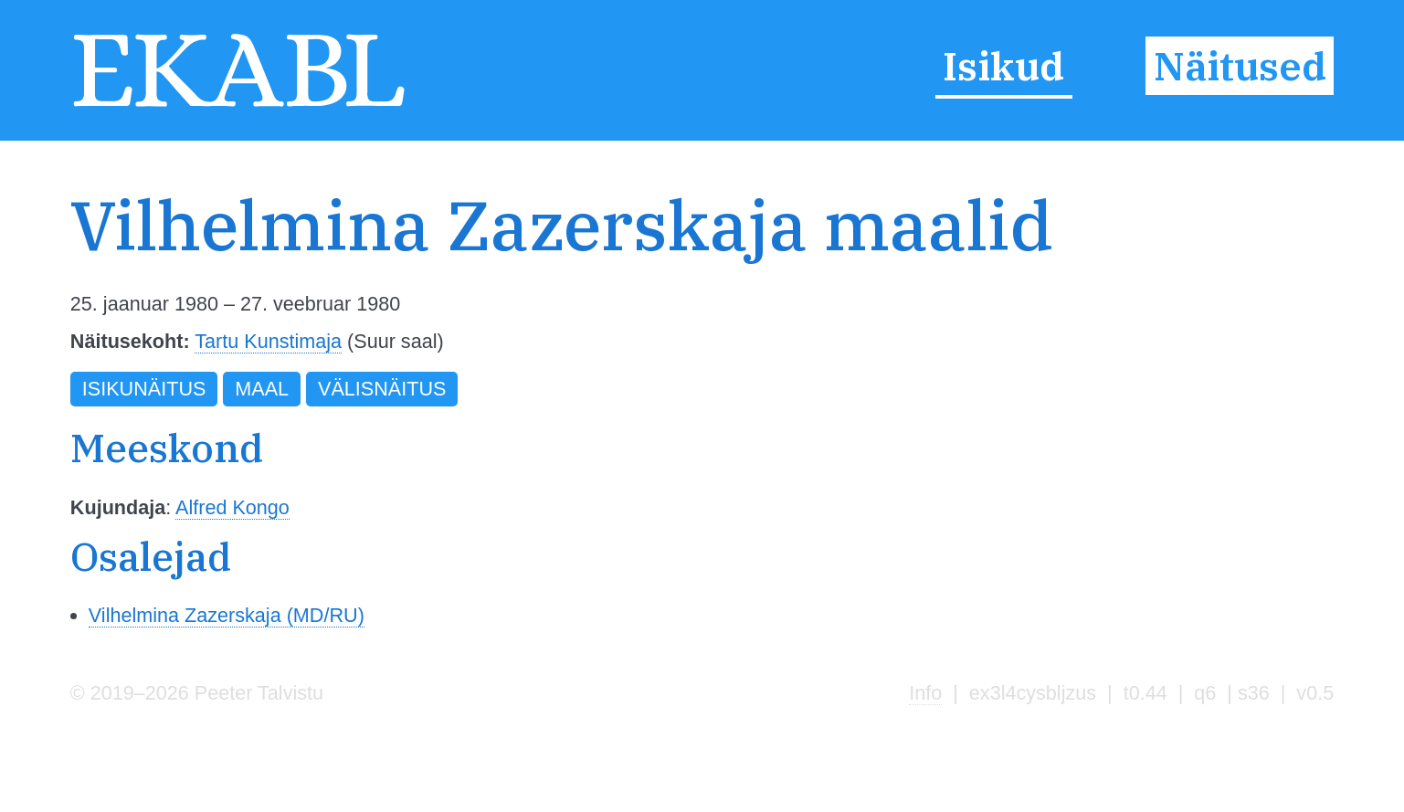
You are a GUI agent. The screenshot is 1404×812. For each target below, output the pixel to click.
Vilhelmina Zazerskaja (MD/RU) (226, 615)
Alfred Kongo (232, 507)
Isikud (1003, 65)
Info (925, 692)
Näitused (1240, 65)
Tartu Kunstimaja (268, 341)
